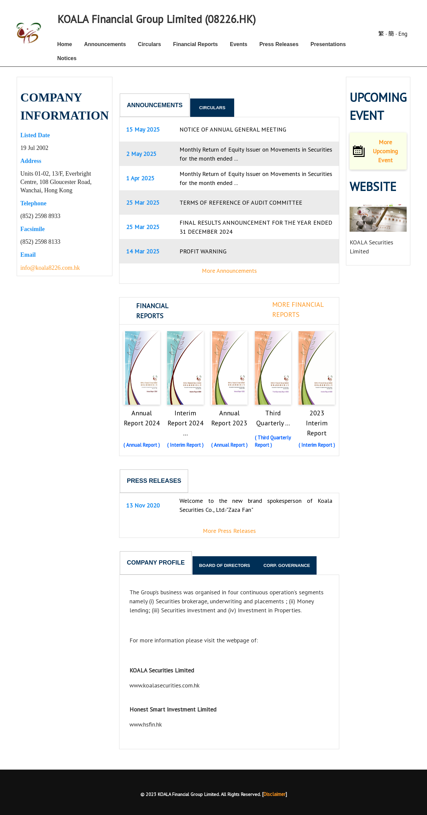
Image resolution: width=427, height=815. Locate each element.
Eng (402, 33)
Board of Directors (224, 565)
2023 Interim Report (317, 423)
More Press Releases (229, 531)
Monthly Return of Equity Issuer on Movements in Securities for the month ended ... (255, 154)
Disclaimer (275, 794)
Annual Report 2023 (229, 418)
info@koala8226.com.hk (50, 267)
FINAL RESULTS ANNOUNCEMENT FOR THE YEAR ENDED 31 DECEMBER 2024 (255, 227)
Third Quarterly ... (273, 418)
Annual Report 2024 (142, 418)
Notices (67, 58)
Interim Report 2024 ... (185, 423)
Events (238, 44)
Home (64, 44)
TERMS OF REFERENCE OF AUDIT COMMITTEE (240, 202)
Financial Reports (195, 44)
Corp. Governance (287, 565)
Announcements (105, 44)
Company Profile (155, 562)
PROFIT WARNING (203, 251)
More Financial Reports (298, 309)
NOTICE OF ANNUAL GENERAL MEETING (232, 129)
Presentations (328, 44)
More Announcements (229, 270)
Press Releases (278, 44)
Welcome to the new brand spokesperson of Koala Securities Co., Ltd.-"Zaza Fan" (255, 505)
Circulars (149, 44)
